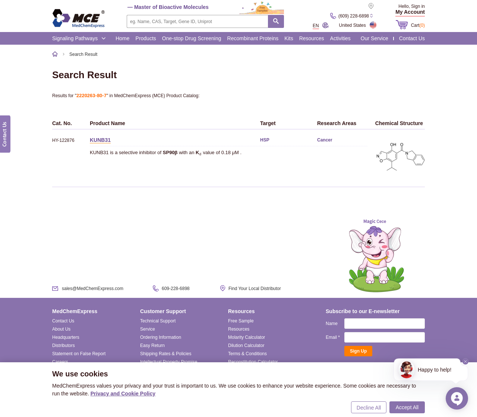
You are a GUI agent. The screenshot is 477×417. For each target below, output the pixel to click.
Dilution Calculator (246, 345)
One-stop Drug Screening (191, 38)
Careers (60, 362)
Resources (311, 38)
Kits (288, 38)
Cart (418, 25)
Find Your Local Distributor (254, 288)
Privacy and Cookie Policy (123, 394)
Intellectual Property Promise (168, 362)
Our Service (374, 38)
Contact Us (412, 38)
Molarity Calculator (246, 337)
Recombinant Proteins (253, 38)
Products (146, 38)
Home (122, 38)
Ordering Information (160, 337)
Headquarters (65, 337)
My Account (410, 12)
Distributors (63, 345)
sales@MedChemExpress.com (92, 288)
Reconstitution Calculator (253, 362)
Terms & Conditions (247, 353)
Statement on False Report (78, 353)
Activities (340, 38)
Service (147, 329)
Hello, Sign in (411, 6)
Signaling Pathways (79, 38)
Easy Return (152, 345)
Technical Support (158, 321)
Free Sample (241, 321)
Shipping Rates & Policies (165, 353)
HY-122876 (63, 140)
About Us (61, 329)
